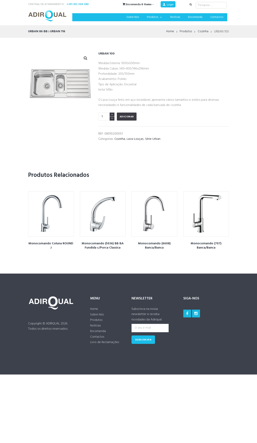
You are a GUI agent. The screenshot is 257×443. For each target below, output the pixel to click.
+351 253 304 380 (77, 4)
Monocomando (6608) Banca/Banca (154, 245)
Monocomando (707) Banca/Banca (206, 245)
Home (169, 31)
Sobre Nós (132, 17)
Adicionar (127, 117)
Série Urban (152, 139)
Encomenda (195, 17)
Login (170, 4)
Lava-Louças (135, 139)
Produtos (154, 17)
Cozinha (203, 31)
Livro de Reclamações (105, 342)
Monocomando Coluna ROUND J (50, 245)
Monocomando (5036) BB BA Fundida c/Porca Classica (103, 245)
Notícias (175, 17)
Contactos (216, 17)
